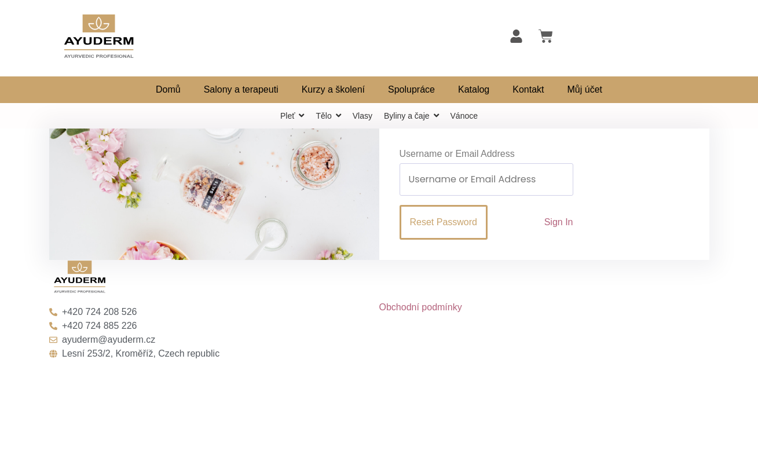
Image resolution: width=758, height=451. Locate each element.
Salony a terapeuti (241, 89)
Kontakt (528, 89)
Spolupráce (411, 89)
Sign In (558, 222)
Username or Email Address (457, 154)
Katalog (473, 89)
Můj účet (584, 89)
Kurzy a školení (333, 89)
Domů (168, 89)
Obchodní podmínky (420, 307)
